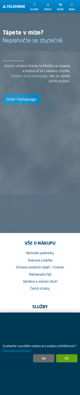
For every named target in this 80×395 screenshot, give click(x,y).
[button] (47, 6)
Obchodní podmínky (40, 253)
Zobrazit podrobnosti (17, 350)
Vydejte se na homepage (29, 76)
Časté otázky (40, 288)
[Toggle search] (34, 6)
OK (67, 358)
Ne (44, 358)
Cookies (58, 267)
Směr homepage (21, 99)
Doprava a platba (40, 260)
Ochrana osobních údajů (33, 267)
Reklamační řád (40, 274)
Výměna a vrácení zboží (40, 281)
